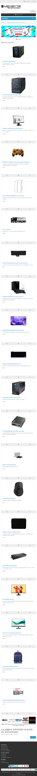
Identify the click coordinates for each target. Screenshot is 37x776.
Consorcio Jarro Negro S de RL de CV (18, 774)
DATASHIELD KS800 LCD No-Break (11, 397)
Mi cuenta (3, 761)
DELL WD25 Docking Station (10, 565)
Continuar (33, 737)
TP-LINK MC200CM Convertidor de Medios (13, 431)
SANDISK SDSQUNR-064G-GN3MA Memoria (14, 700)
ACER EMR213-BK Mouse (9, 498)
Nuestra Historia (4, 746)
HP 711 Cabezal (6, 229)
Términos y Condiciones (5, 750)
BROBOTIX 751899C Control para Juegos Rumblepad (16, 162)
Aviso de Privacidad (5, 749)
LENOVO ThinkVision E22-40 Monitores (13, 128)
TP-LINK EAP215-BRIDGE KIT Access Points (13, 195)
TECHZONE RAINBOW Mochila (10, 666)
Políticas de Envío (4, 748)
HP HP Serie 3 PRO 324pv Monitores (12, 633)
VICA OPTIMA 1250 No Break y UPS (11, 95)
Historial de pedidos (5, 762)
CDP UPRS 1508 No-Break (9, 61)
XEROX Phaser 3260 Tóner (9, 464)
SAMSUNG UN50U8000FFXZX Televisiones (13, 330)
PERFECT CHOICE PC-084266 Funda (11, 532)
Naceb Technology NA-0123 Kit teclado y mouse (15, 263)
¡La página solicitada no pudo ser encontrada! (15, 22)
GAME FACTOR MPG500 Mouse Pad (12, 364)
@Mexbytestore (27, 1)
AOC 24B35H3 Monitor (8, 599)
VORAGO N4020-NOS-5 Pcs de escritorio (13, 296)
